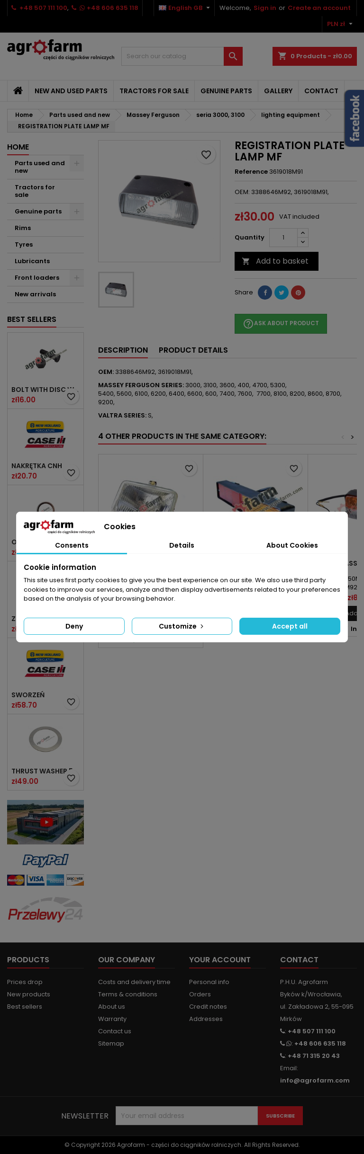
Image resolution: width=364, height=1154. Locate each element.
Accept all (290, 626)
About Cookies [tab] (292, 545)
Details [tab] (181, 545)
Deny (74, 626)
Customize (182, 626)
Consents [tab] (72, 545)
